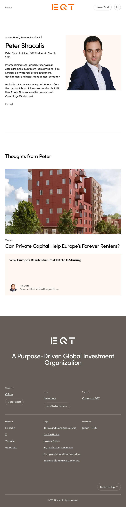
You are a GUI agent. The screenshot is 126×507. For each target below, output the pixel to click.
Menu (8, 7)
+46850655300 (14, 401)
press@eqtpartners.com (57, 405)
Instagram (11, 447)
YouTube (10, 441)
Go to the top (109, 487)
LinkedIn (10, 427)
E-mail (9, 104)
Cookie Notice (51, 434)
